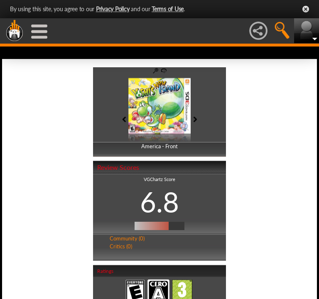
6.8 (159, 201)
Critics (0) (121, 246)
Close (305, 9)
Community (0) (127, 238)
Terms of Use (168, 8)
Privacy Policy (113, 8)
